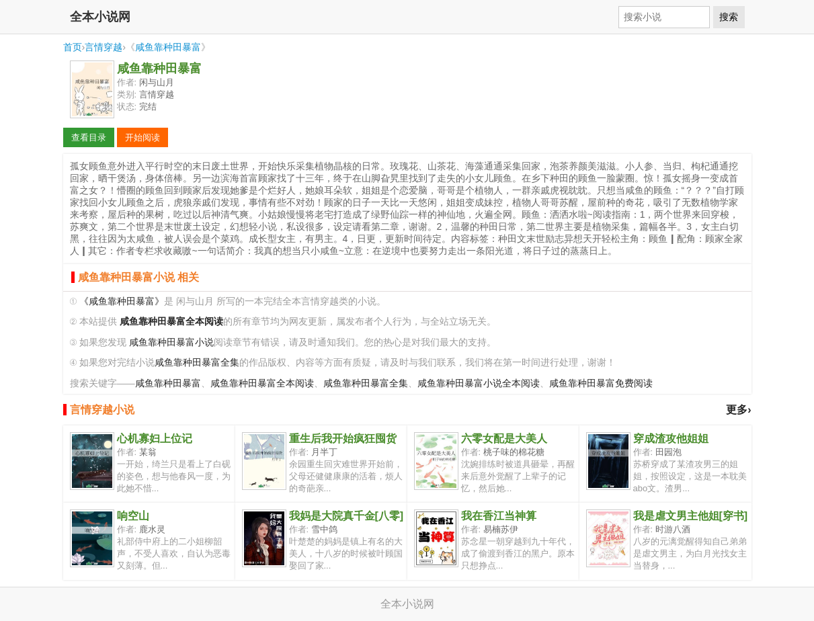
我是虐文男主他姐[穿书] (690, 516)
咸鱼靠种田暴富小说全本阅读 (478, 383)
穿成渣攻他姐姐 (670, 438)
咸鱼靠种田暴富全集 (197, 363)
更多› (738, 409)
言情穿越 (103, 47)
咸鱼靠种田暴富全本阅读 (262, 383)
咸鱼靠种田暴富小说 (171, 342)
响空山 (133, 516)
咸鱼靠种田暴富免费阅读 (601, 383)
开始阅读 (142, 137)
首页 (72, 47)
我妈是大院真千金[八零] (346, 516)
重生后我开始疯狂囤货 (343, 438)
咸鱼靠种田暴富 (168, 47)
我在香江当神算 (498, 516)
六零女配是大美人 (504, 438)
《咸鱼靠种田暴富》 (121, 301)
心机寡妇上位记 (154, 438)
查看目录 (88, 137)
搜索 (728, 16)
